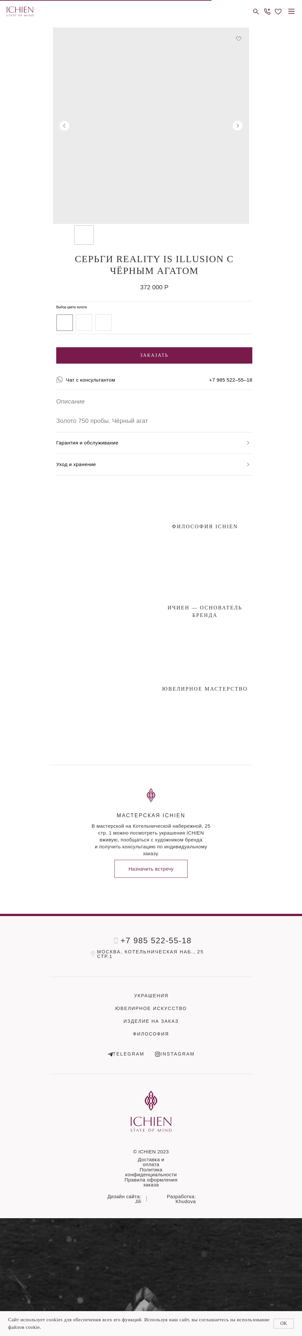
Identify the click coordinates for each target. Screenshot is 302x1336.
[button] (267, 11)
